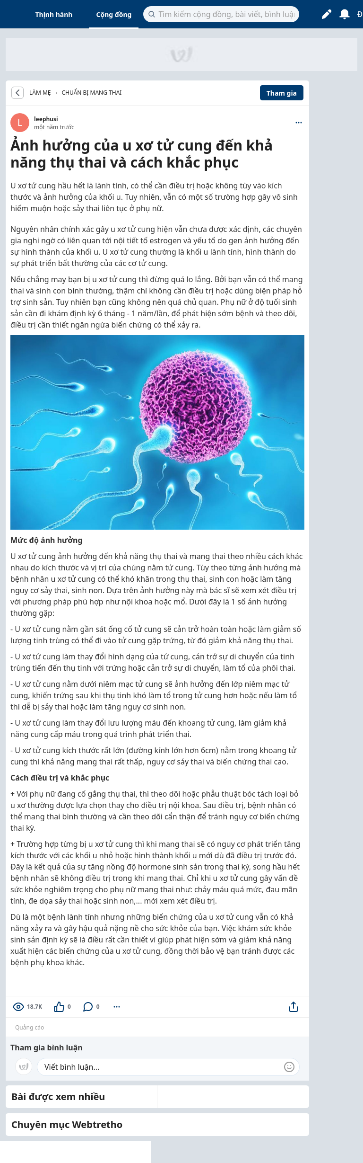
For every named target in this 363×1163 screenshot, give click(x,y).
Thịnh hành (54, 14)
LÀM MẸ (40, 93)
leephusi (46, 119)
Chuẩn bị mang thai (92, 93)
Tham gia (282, 93)
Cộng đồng (113, 14)
